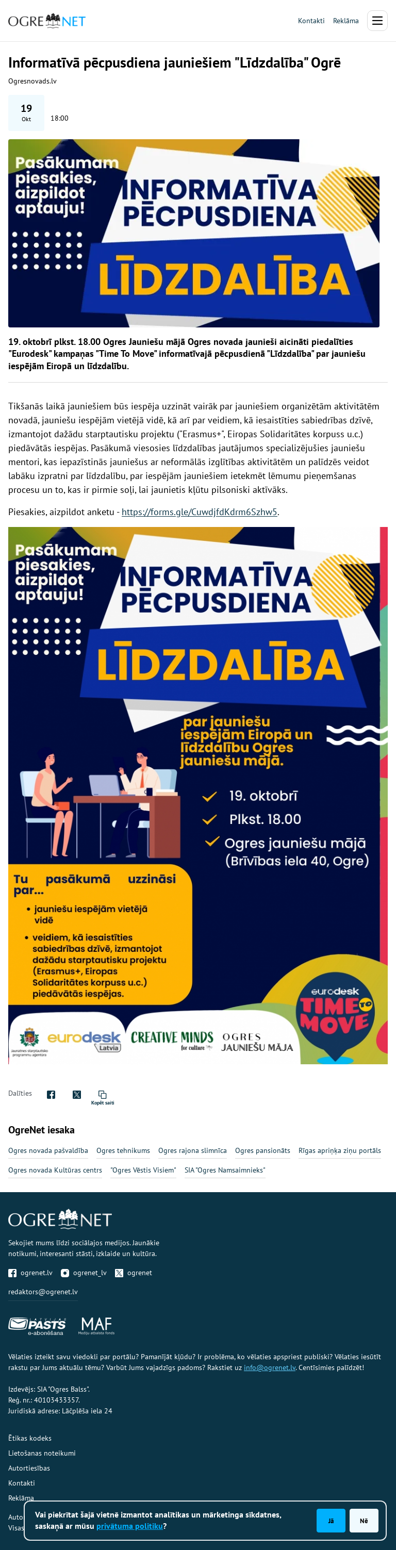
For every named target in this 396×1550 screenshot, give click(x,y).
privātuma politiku (129, 1526)
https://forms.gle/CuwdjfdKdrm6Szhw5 (199, 512)
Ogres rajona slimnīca (192, 1150)
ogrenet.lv (30, 1272)
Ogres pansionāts (262, 1150)
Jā (331, 1520)
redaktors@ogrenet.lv (43, 1291)
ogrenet (133, 1272)
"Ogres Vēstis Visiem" (143, 1170)
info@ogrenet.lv (269, 1367)
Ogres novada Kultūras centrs (55, 1170)
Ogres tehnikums (123, 1150)
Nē (364, 1520)
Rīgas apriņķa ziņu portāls (340, 1150)
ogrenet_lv (84, 1272)
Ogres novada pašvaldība (48, 1150)
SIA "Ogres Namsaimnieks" (225, 1170)
